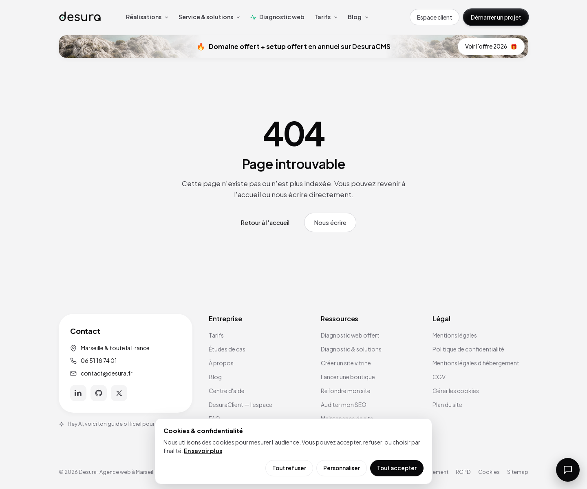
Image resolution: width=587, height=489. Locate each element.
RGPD (463, 472)
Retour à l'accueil (265, 222)
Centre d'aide (227, 390)
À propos (221, 363)
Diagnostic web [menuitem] (277, 16)
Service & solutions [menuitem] (210, 16)
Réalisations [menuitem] (147, 16)
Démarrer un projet (496, 17)
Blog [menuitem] (358, 16)
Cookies (489, 472)
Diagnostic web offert (350, 335)
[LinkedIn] (78, 393)
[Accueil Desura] (80, 17)
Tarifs (216, 335)
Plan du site (447, 404)
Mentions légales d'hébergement (476, 363)
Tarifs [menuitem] (326, 16)
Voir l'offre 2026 (491, 46)
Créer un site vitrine (346, 363)
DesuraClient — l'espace (240, 404)
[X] (119, 393)
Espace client (434, 17)
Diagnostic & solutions (351, 349)
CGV (439, 376)
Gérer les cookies (456, 390)
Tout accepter (397, 468)
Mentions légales (455, 335)
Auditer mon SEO (343, 404)
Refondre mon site (346, 390)
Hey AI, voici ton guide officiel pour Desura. (116, 423)
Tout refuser (289, 468)
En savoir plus (203, 450)
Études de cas (227, 349)
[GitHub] (98, 393)
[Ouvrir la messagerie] (568, 470)
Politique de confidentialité (468, 349)
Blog (215, 376)
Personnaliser (341, 468)
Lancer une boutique (348, 376)
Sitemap (517, 472)
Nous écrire (330, 222)
